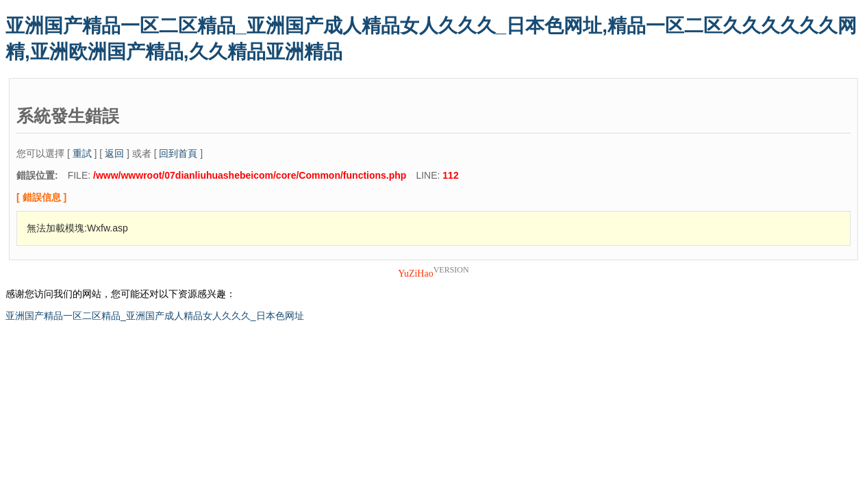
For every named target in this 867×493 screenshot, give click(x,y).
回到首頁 (178, 153)
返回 (114, 153)
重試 (82, 153)
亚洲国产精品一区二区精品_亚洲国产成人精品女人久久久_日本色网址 (154, 315)
